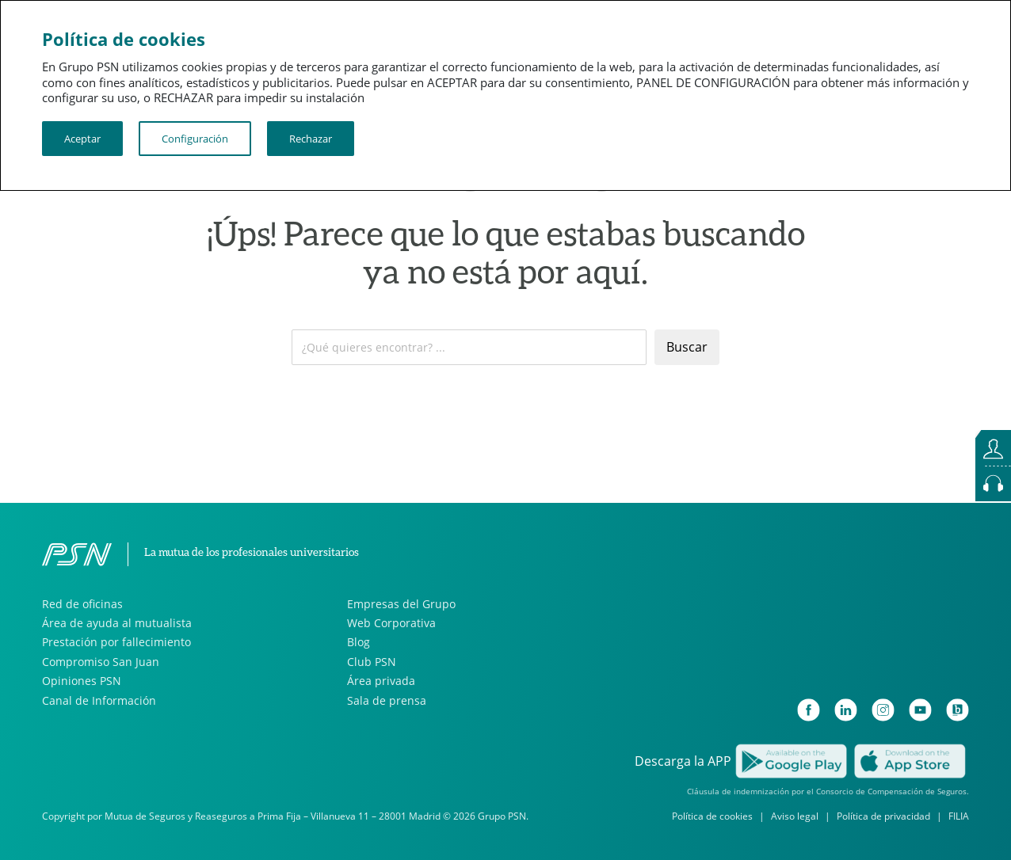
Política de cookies (712, 816)
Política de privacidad (883, 816)
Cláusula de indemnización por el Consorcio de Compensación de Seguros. (828, 791)
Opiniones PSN (81, 680)
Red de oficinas (82, 603)
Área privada (381, 680)
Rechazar (310, 138)
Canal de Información (99, 700)
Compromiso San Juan (100, 661)
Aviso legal (794, 816)
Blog (358, 641)
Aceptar (82, 138)
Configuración (195, 138)
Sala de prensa (386, 700)
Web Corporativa (391, 622)
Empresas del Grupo (401, 603)
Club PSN (371, 661)
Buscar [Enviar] (687, 347)
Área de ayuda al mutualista (117, 622)
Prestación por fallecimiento (116, 641)
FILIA (958, 816)
